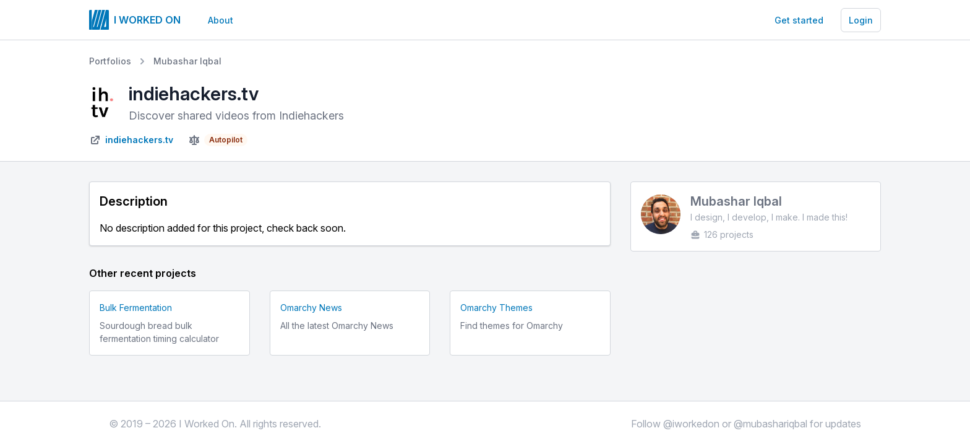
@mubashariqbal (770, 424)
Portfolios (110, 61)
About (220, 20)
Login (861, 20)
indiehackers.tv (139, 139)
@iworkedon (691, 424)
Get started (799, 20)
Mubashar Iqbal (187, 61)
